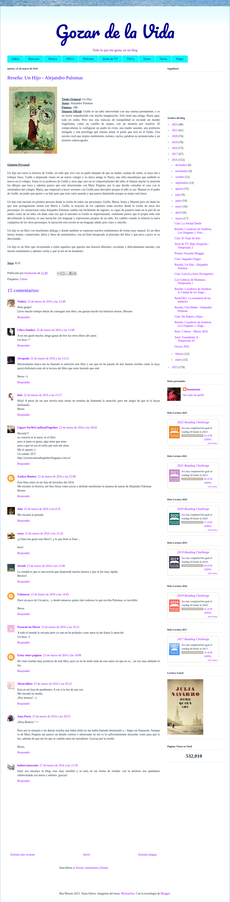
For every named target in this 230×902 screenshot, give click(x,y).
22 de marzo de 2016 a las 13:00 (56, 330)
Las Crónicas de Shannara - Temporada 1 (191, 281)
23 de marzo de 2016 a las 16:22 (60, 627)
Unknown (23, 594)
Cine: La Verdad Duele (188, 223)
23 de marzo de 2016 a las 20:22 (53, 683)
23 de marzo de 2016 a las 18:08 (62, 655)
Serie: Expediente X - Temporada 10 (187, 339)
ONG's (70, 58)
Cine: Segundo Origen (188, 259)
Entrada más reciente (22, 854)
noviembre (181, 171)
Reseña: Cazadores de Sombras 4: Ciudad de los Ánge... (193, 290)
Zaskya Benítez (26, 476)
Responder (23, 317)
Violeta (21, 301)
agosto (179, 188)
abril (178, 212)
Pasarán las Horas (28, 627)
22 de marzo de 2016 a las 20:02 (78, 427)
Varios (163, 58)
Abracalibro (25, 683)
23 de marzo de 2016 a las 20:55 (51, 716)
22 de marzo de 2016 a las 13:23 (50, 358)
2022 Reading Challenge (193, 422)
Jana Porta (24, 716)
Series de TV (110, 58)
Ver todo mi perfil (193, 395)
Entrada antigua (147, 854)
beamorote (194, 389)
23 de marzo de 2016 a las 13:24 (44, 533)
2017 (175, 154)
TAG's (130, 58)
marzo (179, 218)
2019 (175, 142)
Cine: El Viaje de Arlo (188, 238)
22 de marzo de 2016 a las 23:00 (57, 476)
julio (178, 194)
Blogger (165, 893)
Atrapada (23, 358)
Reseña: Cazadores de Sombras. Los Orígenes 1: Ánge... (193, 324)
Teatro (147, 58)
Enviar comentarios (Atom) (92, 867)
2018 (175, 148)
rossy (20, 533)
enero (179, 359)
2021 (175, 130)
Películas (88, 58)
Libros (15, 58)
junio (178, 200)
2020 (175, 136)
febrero (179, 353)
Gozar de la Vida (115, 31)
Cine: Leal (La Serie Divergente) (194, 273)
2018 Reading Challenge (193, 595)
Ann (20, 509)
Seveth (21, 565)
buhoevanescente (27, 765)
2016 (175, 159)
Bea (184, 428)
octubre (180, 177)
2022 (175, 124)
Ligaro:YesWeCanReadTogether (37, 427)
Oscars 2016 (182, 346)
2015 (175, 367)
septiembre (182, 182)
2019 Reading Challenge (193, 552)
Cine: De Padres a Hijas (189, 316)
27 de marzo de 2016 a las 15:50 (59, 765)
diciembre (181, 165)
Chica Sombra (26, 330)
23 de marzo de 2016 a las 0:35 (42, 509)
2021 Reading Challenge (193, 465)
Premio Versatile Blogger (189, 253)
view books (212, 443)
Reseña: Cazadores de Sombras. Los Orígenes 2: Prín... (193, 231)
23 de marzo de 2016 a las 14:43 (50, 594)
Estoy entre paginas (29, 655)
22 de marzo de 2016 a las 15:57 (43, 395)
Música (52, 58)
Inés (20, 395)
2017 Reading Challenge (193, 639)
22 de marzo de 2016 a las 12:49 (46, 301)
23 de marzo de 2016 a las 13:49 (46, 565)
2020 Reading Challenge (193, 509)
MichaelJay (127, 893)
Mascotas (34, 58)
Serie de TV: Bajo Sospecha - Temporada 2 (192, 245)
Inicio (86, 854)
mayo (179, 206)
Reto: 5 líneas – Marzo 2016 (191, 331)
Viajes (179, 58)
